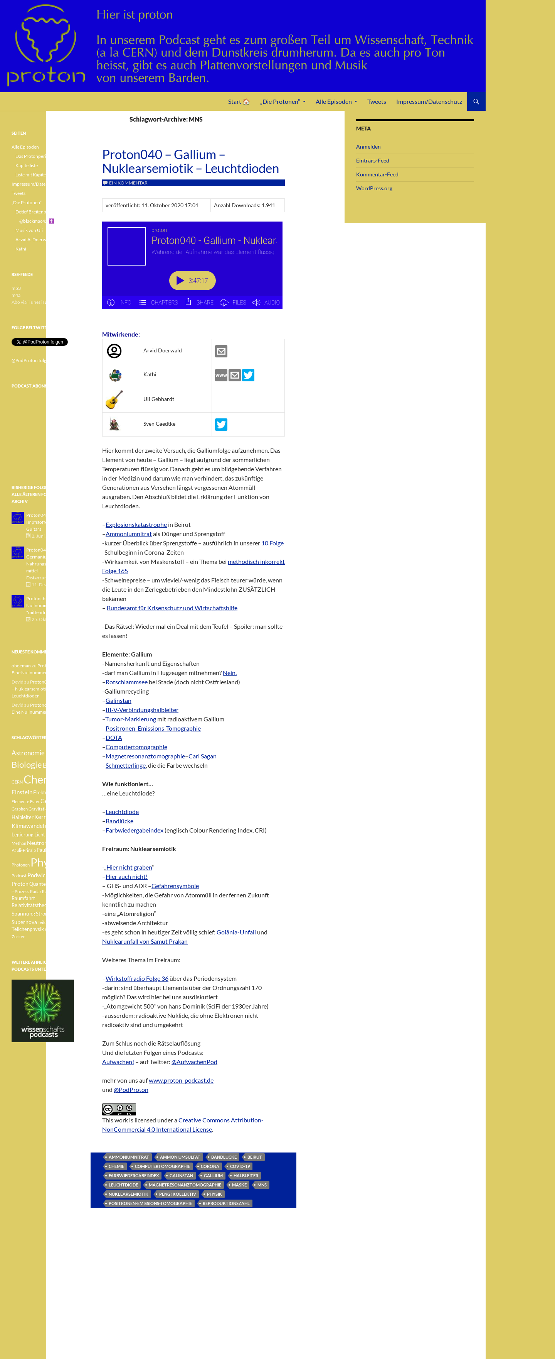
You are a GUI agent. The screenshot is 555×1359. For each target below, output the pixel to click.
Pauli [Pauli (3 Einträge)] (53, 843)
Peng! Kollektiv (177, 1194)
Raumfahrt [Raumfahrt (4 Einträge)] (23, 898)
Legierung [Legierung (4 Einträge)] (23, 835)
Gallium (213, 1175)
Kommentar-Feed (377, 174)
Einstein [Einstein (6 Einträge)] (22, 792)
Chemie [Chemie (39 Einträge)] (42, 779)
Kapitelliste (26, 165)
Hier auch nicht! (127, 876)
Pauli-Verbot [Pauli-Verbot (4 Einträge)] (50, 850)
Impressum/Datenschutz (429, 101)
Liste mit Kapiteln (32, 175)
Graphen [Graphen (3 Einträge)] (20, 808)
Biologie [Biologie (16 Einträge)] (27, 764)
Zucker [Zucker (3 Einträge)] (18, 936)
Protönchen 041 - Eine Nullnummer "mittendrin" (48, 605)
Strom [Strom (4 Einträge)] (42, 914)
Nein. (230, 672)
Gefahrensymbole (175, 885)
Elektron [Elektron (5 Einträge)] (43, 792)
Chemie (116, 1166)
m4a (16, 295)
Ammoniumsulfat (180, 1156)
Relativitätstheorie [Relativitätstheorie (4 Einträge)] (32, 905)
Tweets (376, 101)
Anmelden (368, 146)
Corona (210, 1166)
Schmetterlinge (126, 765)
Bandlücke (119, 820)
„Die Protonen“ (280, 101)
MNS (262, 1184)
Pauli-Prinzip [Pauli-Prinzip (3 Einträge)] (24, 850)
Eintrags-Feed (372, 160)
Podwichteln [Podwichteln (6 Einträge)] (43, 875)
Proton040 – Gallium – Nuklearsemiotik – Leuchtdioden (190, 161)
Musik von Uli (29, 230)
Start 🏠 (239, 101)
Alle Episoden (334, 101)
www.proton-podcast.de (181, 1080)
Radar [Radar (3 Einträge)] (35, 891)
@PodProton (131, 1089)
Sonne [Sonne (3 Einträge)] (59, 905)
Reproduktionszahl (226, 1203)
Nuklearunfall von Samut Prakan (145, 941)
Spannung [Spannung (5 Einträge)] (23, 913)
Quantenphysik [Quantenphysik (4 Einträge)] (46, 884)
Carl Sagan (202, 756)
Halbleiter (246, 1175)
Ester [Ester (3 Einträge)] (35, 801)
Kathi (20, 249)
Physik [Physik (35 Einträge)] (46, 862)
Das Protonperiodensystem (43, 156)
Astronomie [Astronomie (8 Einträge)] (28, 753)
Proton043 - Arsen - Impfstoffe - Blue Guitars (46, 522)
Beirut (254, 1156)
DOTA (114, 737)
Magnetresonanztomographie (145, 756)
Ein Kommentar (128, 183)
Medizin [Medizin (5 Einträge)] (55, 834)
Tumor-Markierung (130, 719)
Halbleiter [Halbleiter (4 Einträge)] (23, 817)
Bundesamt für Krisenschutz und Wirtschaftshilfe (172, 607)
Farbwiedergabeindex (134, 830)
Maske (239, 1184)
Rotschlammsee (127, 681)
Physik (214, 1194)
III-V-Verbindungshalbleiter (142, 709)
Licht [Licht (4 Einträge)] (39, 835)
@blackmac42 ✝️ (36, 221)
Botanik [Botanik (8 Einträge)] (54, 765)
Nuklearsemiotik (128, 1194)
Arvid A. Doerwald (33, 239)
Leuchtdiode (122, 811)
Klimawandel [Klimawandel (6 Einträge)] (28, 825)
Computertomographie (136, 746)
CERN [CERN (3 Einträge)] (17, 781)
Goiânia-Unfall (236, 932)
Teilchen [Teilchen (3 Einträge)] (45, 922)
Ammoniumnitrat (129, 533)
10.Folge (272, 543)
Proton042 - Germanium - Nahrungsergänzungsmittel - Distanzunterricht (48, 563)
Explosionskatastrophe (136, 524)
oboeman (21, 665)
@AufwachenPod (194, 1061)
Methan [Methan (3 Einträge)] (19, 843)
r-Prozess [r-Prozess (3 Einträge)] (20, 891)
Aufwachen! (118, 1061)
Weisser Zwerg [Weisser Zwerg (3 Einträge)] (59, 929)
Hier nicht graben (129, 867)
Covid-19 (240, 1166)
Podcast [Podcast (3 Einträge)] (19, 875)
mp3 (16, 288)
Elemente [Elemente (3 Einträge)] (20, 801)
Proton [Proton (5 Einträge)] (20, 883)
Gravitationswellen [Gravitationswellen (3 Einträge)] (46, 808)
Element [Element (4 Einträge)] (63, 792)
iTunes (47, 302)
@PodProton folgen (31, 360)
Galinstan (118, 700)
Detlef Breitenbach (34, 212)
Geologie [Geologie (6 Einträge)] (51, 800)
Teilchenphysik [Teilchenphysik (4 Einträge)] (28, 929)
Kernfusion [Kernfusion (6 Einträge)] (48, 816)
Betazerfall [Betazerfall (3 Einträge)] (55, 753)
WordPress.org (374, 188)
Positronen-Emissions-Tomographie (153, 728)
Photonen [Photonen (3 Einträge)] (21, 864)
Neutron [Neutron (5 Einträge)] (37, 842)
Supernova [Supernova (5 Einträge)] (24, 922)
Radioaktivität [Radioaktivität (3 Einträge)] (55, 891)
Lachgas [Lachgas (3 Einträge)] (53, 826)
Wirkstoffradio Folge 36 (137, 978)
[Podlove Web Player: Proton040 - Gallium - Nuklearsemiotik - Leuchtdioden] (193, 270)
